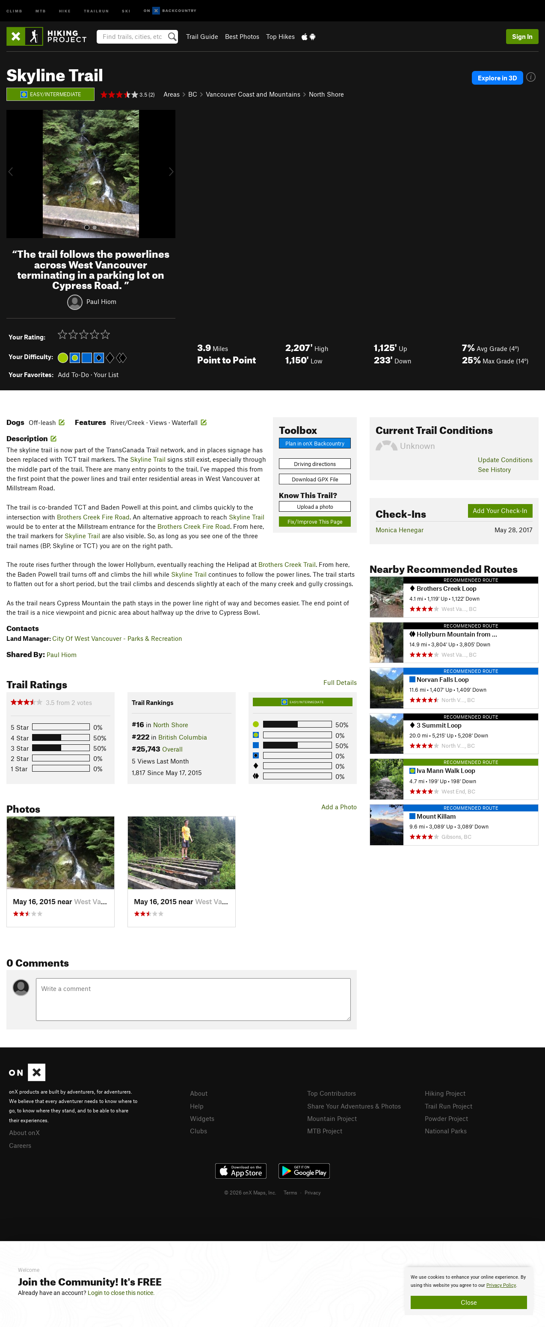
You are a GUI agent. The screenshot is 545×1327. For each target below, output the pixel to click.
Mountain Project (332, 1118)
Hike (65, 10)
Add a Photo (339, 807)
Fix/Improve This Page (315, 521)
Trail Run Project (448, 1106)
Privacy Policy (501, 1285)
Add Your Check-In (500, 510)
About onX (24, 1132)
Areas (171, 94)
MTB (41, 10)
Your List (106, 374)
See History (494, 469)
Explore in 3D (497, 78)
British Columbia (182, 737)
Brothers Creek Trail (287, 564)
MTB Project (324, 1131)
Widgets (202, 1118)
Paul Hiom (101, 301)
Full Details (340, 682)
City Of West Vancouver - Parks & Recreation (117, 638)
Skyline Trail (148, 459)
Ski (126, 10)
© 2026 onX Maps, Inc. (250, 1192)
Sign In (522, 36)
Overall (172, 749)
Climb (14, 10)
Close (469, 1302)
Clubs (198, 1131)
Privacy (313, 1192)
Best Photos (242, 36)
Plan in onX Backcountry (314, 443)
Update (505, 459)
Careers (20, 1145)
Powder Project (446, 1118)
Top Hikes (280, 36)
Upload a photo (315, 506)
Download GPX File (315, 479)
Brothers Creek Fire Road (93, 517)
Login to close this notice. (121, 1292)
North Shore (326, 94)
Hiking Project (445, 1093)
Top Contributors (331, 1093)
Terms (290, 1192)
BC (192, 94)
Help (197, 1106)
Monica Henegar (400, 530)
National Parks (446, 1131)
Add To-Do (73, 374)
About (198, 1093)
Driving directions (315, 463)
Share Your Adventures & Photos (354, 1106)
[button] (15, 174)
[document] (469, 1291)
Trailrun (96, 10)
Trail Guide (202, 36)
